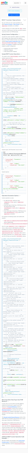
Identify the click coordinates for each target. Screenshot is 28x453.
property (10, 44)
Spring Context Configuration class (13, 41)
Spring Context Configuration (10, 34)
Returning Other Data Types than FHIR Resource (12, 400)
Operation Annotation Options (10, 195)
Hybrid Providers (14, 7)
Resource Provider (8, 24)
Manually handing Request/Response (11, 417)
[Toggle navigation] (25, 3)
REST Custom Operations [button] (14, 10)
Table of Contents (14, 14)
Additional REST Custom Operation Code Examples (13, 437)
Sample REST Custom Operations (11, 54)
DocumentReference (12, 406)
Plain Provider (16, 24)
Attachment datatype (6, 409)
